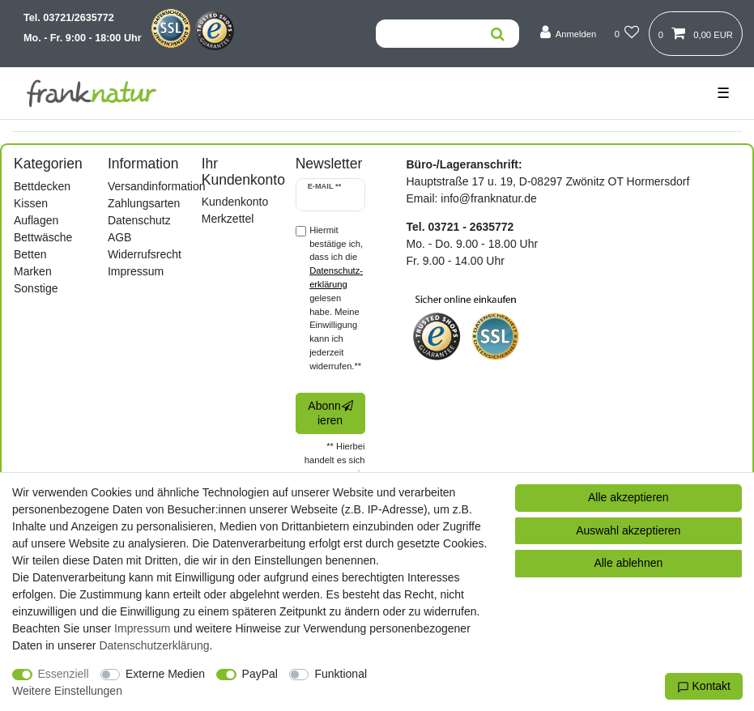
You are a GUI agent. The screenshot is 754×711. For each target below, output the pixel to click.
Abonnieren (330, 413)
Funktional (340, 673)
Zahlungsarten (144, 203)
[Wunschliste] (626, 32)
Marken (33, 271)
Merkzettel (228, 218)
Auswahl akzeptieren (628, 530)
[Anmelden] (568, 32)
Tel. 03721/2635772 (68, 17)
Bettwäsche (43, 237)
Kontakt (704, 686)
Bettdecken (42, 186)
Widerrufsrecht (144, 254)
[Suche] (497, 33)
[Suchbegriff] (426, 33)
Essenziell (63, 673)
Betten (30, 254)
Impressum (136, 271)
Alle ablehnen (628, 562)
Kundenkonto (235, 201)
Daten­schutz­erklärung (154, 645)
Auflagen (36, 220)
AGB (120, 237)
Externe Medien (165, 673)
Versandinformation (157, 186)
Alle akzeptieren (628, 497)
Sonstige (36, 288)
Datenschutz (139, 220)
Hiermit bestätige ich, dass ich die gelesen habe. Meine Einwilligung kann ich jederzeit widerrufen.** (336, 298)
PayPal (260, 673)
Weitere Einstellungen (67, 690)
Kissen (31, 203)
